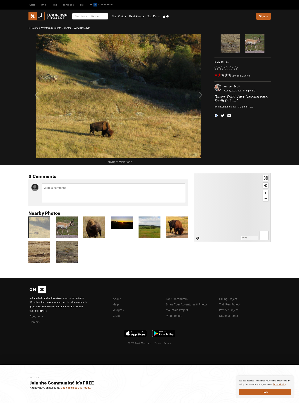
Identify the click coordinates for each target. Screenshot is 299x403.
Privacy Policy (279, 384)
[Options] (264, 235)
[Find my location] (265, 185)
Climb (32, 4)
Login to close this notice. (76, 387)
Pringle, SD (249, 90)
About (117, 298)
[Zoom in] (265, 193)
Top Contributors (177, 298)
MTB (43, 4)
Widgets (118, 310)
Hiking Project (228, 298)
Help (116, 304)
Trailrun (68, 4)
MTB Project (173, 315)
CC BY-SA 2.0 (245, 106)
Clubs (116, 315)
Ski (82, 4)
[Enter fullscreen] (265, 178)
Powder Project (228, 310)
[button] (216, 115)
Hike (54, 4)
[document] (265, 387)
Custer (67, 27)
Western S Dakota (51, 27)
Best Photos (136, 16)
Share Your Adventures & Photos (187, 304)
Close (265, 392)
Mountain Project (177, 310)
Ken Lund (225, 106)
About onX (36, 316)
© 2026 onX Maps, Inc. (139, 343)
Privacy (167, 343)
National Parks (228, 315)
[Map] (232, 207)
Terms (158, 343)
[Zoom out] (265, 198)
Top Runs (153, 16)
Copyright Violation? (119, 161)
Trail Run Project (229, 304)
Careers (34, 322)
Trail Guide (119, 16)
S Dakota (33, 27)
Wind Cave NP (82, 27)
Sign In (263, 16)
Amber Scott (232, 86)
